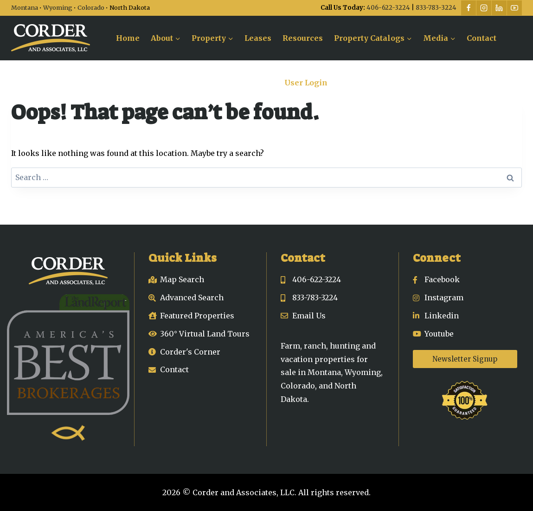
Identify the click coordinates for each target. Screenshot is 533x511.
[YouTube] (514, 7)
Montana (24, 7)
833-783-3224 (436, 8)
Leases (257, 38)
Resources (303, 38)
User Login (306, 82)
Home (128, 38)
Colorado (90, 7)
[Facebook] (468, 7)
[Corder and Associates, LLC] (50, 38)
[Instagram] (483, 7)
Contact (481, 38)
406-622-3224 (388, 8)
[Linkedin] (499, 7)
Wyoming (57, 7)
